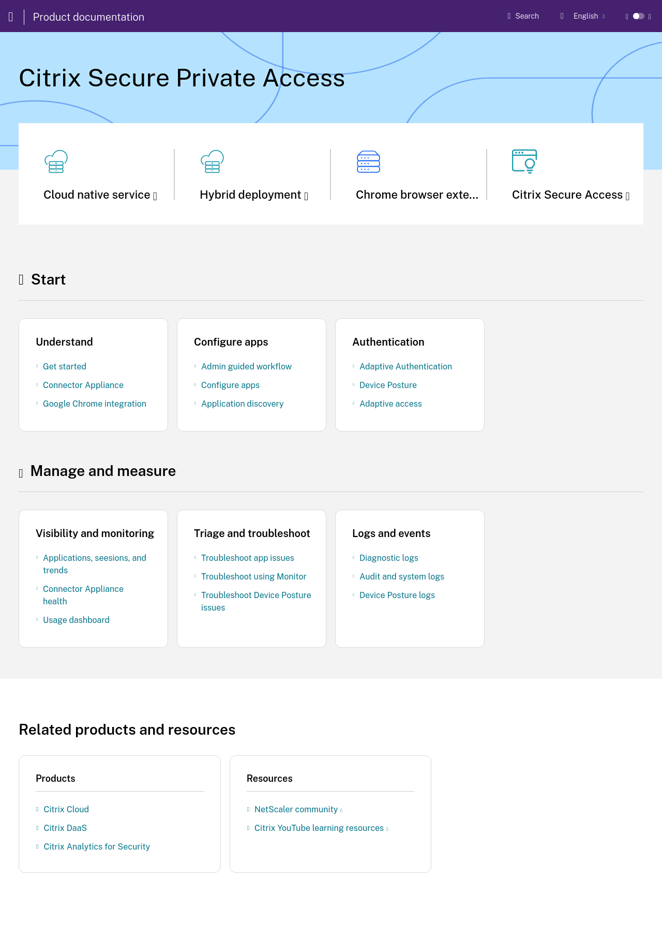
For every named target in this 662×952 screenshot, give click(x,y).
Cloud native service (100, 194)
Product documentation (89, 17)
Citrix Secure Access (571, 194)
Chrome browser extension (430, 194)
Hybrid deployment (254, 194)
